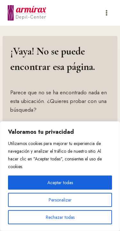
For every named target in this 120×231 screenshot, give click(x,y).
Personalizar (60, 200)
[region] (60, 176)
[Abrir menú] (106, 13)
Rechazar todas (60, 217)
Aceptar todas (60, 182)
